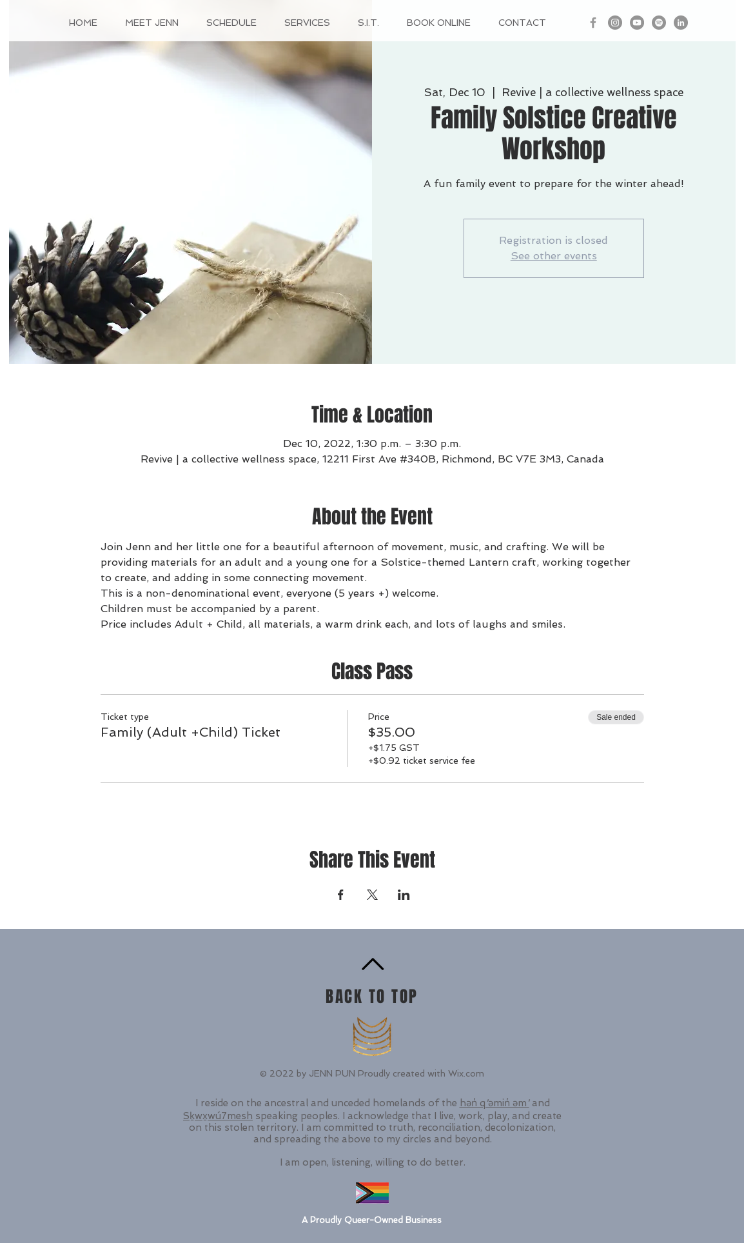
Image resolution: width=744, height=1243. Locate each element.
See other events (554, 256)
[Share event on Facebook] (341, 895)
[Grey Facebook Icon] (593, 22)
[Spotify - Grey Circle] (659, 22)
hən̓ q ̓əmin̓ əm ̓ (494, 1103)
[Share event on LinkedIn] (404, 895)
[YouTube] (637, 22)
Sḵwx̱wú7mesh (218, 1116)
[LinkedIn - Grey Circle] (681, 22)
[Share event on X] (372, 895)
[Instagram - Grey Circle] (615, 22)
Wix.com (466, 1073)
